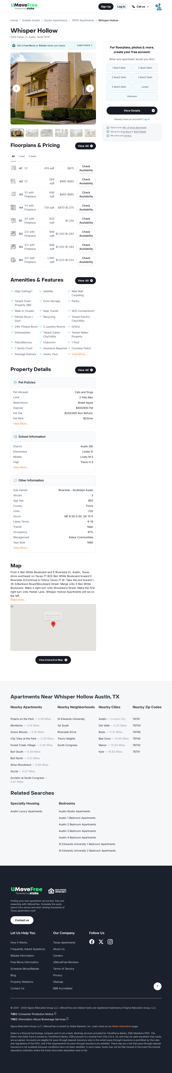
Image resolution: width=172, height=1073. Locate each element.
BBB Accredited (62, 988)
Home (14, 20)
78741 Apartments (83, 20)
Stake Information (121, 1026)
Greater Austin (31, 20)
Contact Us (17, 988)
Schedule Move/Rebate (24, 968)
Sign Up (106, 6)
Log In (121, 6)
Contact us (22, 920)
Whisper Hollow (34, 31)
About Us (59, 949)
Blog (13, 975)
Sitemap (58, 981)
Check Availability (86, 168)
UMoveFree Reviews (65, 962)
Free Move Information (24, 962)
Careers (58, 955)
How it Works (18, 942)
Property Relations (21, 981)
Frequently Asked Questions (27, 949)
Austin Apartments (55, 20)
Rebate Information (22, 955)
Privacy (57, 975)
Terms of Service (63, 968)
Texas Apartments (64, 942)
